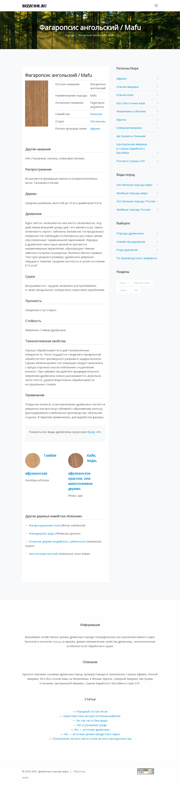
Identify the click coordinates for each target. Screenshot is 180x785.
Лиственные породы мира (134, 185)
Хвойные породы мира (131, 193)
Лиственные (98, 121)
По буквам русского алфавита (136, 258)
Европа (121, 119)
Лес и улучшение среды (92, 725)
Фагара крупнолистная (44, 525)
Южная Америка (127, 87)
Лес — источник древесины (91, 729)
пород (56, 641)
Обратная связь (141, 282)
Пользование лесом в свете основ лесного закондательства (91, 738)
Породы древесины (130, 233)
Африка (95, 128)
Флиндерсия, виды (42, 533)
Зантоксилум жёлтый (43, 554)
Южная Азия (124, 95)
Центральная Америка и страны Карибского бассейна (131, 148)
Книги (123, 282)
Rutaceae (96, 114)
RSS (136, 290)
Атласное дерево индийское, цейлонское (57, 541)
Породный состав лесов (91, 711)
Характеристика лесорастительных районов (91, 716)
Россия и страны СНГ (130, 161)
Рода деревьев (127, 250)
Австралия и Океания (130, 136)
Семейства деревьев (130, 241)
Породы (70, 35)
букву (91, 432)
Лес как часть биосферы (92, 720)
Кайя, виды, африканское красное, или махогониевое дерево (82, 472)
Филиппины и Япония (130, 111)
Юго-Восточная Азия (130, 103)
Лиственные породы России (135, 201)
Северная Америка (129, 128)
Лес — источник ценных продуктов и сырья (92, 734)
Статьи (123, 290)
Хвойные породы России (133, 209)
